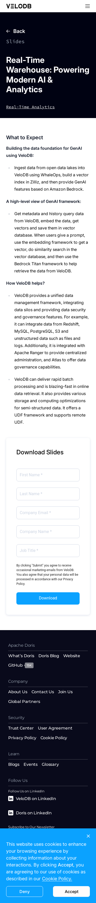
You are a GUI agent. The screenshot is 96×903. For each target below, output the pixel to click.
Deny (24, 891)
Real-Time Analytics (30, 106)
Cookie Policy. (57, 878)
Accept (71, 891)
